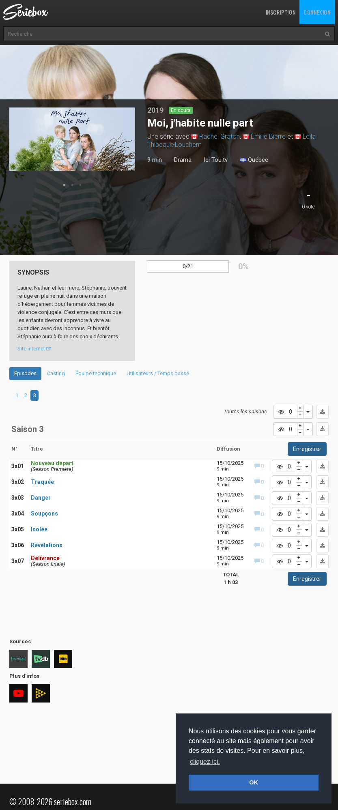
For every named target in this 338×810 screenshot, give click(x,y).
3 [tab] (80, 185)
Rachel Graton (219, 136)
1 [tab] (64, 185)
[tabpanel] (72, 139)
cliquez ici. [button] (205, 761)
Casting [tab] (56, 373)
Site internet (34, 349)
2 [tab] (72, 185)
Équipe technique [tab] (95, 373)
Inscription (281, 12)
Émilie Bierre (268, 136)
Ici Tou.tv (216, 159)
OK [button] (253, 782)
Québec (254, 160)
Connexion (317, 12)
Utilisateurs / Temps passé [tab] (158, 373)
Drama (183, 159)
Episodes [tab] (25, 373)
